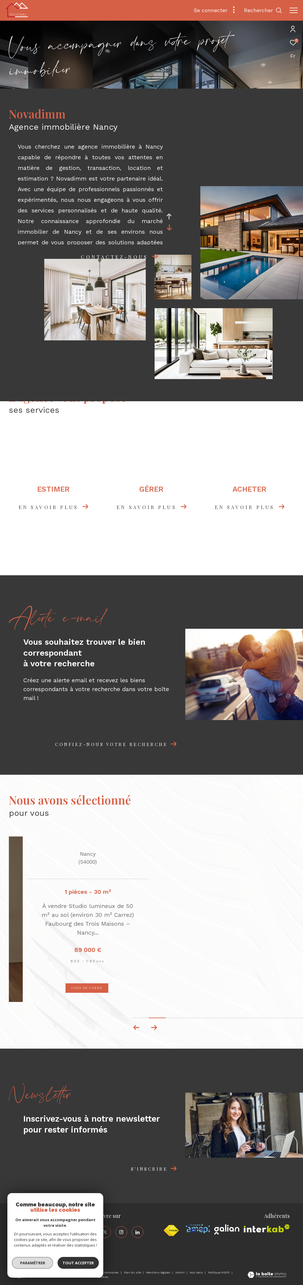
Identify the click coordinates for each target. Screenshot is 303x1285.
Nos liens (197, 1272)
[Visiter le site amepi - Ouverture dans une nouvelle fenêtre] (198, 1228)
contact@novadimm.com (37, 1237)
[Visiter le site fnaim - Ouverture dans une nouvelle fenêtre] (171, 1230)
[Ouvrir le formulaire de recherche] (263, 10)
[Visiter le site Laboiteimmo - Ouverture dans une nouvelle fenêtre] (267, 1275)
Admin (180, 1272)
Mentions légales (158, 1272)
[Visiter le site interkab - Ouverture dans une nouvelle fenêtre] (267, 1228)
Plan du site (133, 1272)
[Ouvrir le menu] (293, 10)
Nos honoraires (109, 1272)
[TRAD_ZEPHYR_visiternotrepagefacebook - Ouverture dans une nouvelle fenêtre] (89, 1232)
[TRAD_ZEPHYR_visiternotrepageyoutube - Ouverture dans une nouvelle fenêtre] (89, 1246)
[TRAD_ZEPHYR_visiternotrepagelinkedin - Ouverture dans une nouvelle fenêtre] (137, 1232)
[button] (154, 1027)
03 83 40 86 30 (27, 1230)
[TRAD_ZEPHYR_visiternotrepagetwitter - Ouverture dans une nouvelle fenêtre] (105, 1232)
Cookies (103, 1276)
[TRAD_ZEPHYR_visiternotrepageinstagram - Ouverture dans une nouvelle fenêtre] (121, 1232)
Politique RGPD (219, 1272)
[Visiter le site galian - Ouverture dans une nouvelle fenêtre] (226, 1229)
